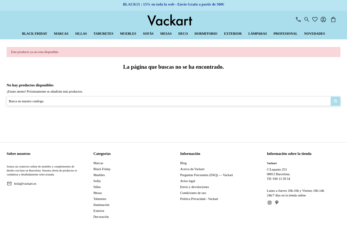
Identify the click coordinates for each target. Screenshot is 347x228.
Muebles (99, 175)
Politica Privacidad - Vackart (199, 199)
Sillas (97, 187)
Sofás (97, 181)
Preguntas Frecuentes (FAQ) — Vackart (206, 175)
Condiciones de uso (193, 193)
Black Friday (102, 169)
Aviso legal (187, 181)
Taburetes (99, 199)
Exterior (98, 211)
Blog (183, 163)
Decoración (101, 216)
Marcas (98, 163)
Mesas (97, 193)
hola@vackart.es (25, 183)
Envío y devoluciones (194, 187)
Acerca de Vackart (192, 169)
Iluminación (101, 205)
